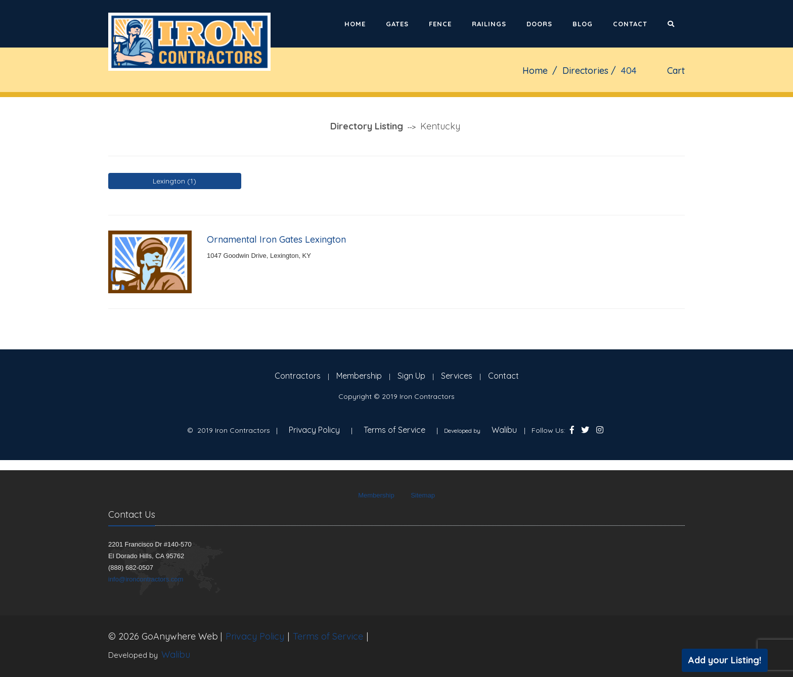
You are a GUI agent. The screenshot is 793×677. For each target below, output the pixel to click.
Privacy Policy (314, 430)
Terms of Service (394, 430)
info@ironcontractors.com (145, 579)
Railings (489, 24)
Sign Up (411, 376)
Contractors (298, 376)
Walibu (504, 430)
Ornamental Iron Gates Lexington (276, 239)
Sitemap (423, 495)
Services (456, 376)
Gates (397, 24)
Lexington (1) (174, 181)
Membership (359, 376)
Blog (582, 24)
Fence (440, 24)
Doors (539, 24)
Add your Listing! (724, 660)
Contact (630, 24)
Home (355, 24)
